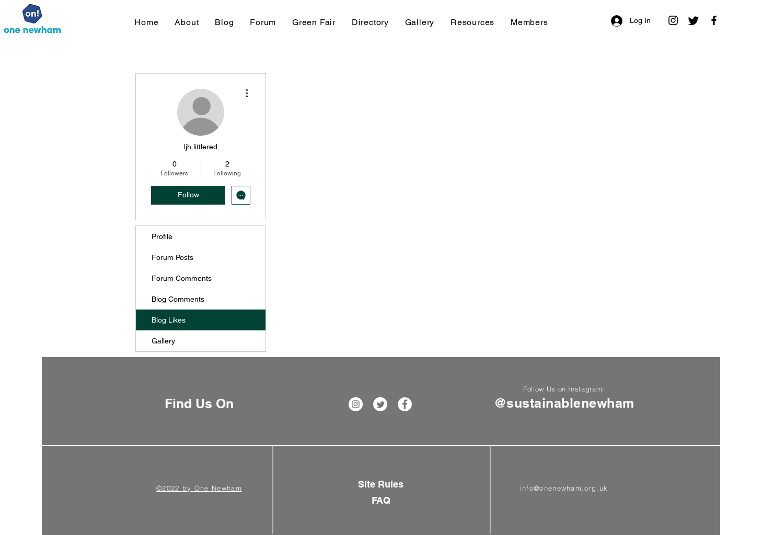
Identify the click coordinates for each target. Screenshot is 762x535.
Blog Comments (178, 299)
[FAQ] (381, 500)
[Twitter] (693, 20)
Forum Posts (172, 257)
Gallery (163, 341)
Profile (162, 236)
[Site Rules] (381, 484)
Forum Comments (182, 278)
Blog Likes (169, 320)
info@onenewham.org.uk (564, 488)
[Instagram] (673, 20)
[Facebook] (714, 20)
